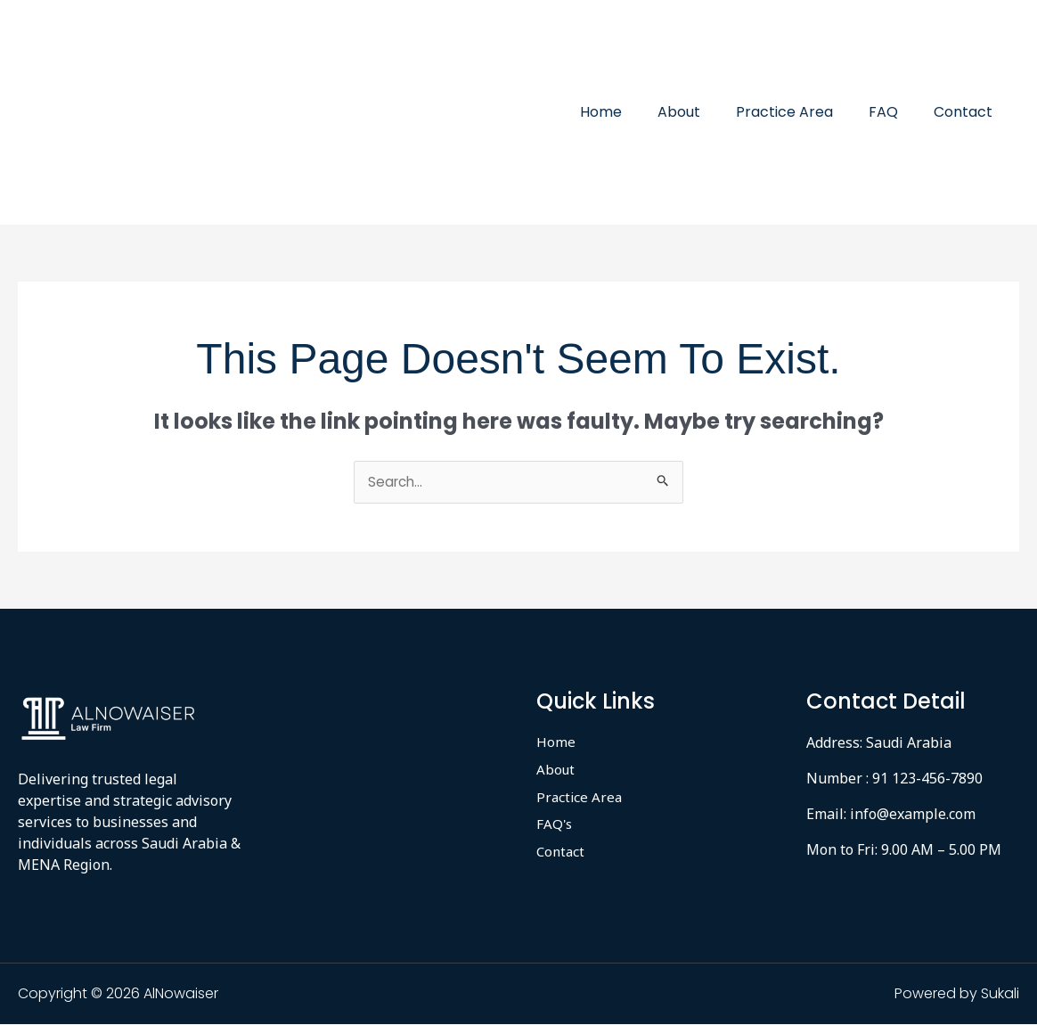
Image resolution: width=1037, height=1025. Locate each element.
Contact (966, 112)
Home (633, 112)
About (703, 112)
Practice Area (802, 112)
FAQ (894, 112)
